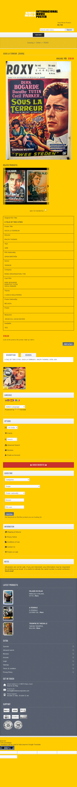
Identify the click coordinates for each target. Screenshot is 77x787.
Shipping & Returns (14, 532)
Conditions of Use (13, 542)
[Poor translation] (10, 748)
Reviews (10, 450)
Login (5, 661)
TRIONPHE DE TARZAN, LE (38, 623)
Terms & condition (9, 668)
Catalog (30, 42)
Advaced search (8, 650)
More (36, 596)
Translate (20, 410)
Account (5, 657)
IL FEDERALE (33, 608)
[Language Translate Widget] (15, 406)
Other (38, 42)
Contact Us (11, 547)
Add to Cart (68, 344)
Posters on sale (12, 552)
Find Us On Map (12, 686)
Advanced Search (13, 445)
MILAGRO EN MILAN (36, 591)
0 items (9, 433)
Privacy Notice (12, 537)
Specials (6, 646)
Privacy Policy (7, 672)
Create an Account (13, 455)
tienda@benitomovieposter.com (18, 691)
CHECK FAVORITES (38, 465)
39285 (46, 42)
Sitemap (6, 665)
